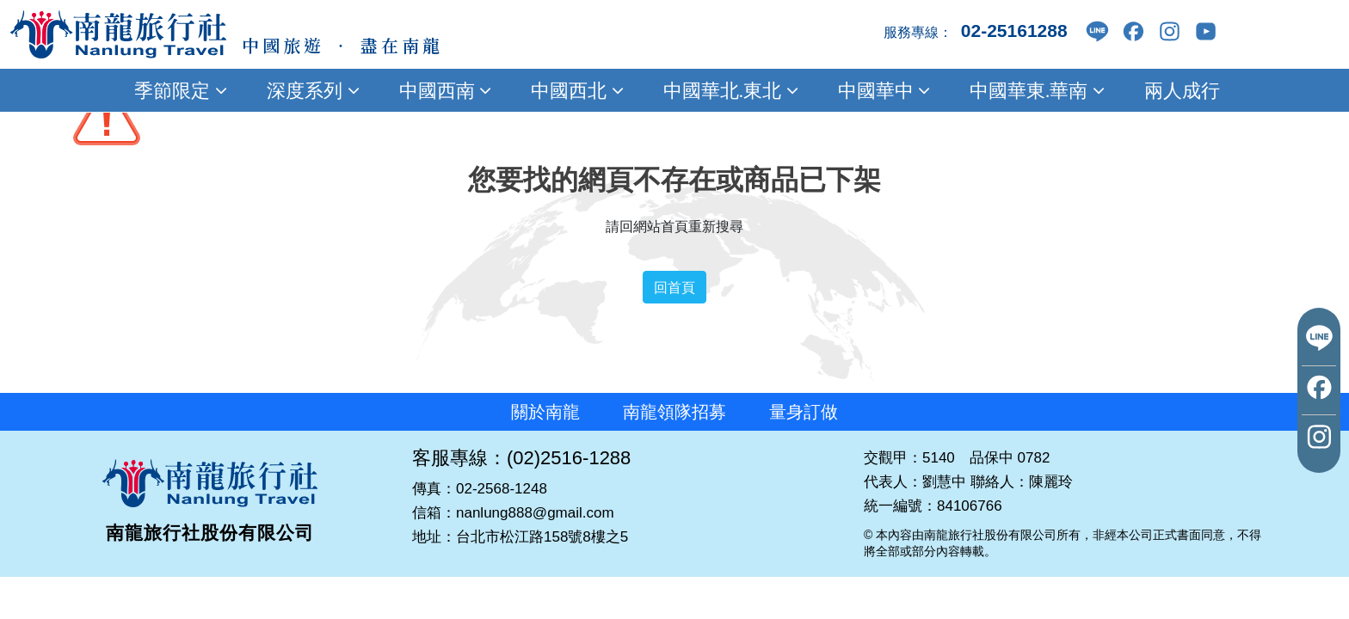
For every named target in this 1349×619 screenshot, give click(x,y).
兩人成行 (1179, 90)
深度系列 (311, 90)
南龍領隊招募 (674, 411)
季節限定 (178, 90)
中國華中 (882, 90)
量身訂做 (803, 411)
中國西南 (443, 90)
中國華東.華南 (1034, 90)
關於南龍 (545, 411)
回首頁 (674, 287)
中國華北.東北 (728, 90)
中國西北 (575, 90)
